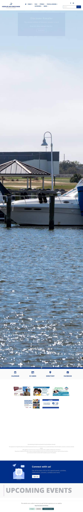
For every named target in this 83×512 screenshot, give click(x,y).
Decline (38, 508)
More (45, 6)
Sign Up (35, 476)
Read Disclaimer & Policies (41, 505)
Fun (36, 4)
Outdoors (38, 6)
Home (25, 4)
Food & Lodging (52, 4)
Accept (32, 508)
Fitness (42, 4)
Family (30, 4)
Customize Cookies (48, 508)
